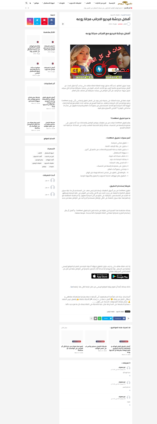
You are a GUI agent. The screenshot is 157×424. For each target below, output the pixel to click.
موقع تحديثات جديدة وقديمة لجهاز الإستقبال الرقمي (35, 70)
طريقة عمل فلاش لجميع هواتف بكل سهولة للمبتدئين (34, 99)
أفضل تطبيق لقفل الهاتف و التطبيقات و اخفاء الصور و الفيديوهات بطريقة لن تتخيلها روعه (119, 349)
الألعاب (88, 3)
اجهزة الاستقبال (48, 3)
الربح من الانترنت (100, 3)
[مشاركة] (63, 24)
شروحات (62, 3)
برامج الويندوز (39, 159)
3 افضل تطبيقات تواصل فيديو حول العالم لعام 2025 (49, 48)
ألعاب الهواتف (50, 159)
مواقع (36, 3)
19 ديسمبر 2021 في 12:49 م (118, 369)
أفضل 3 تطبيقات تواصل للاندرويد (49, 68)
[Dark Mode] (30, 3)
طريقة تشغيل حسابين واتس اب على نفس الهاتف (96, 347)
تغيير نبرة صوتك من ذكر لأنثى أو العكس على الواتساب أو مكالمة (72, 348)
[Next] (26, 8)
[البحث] (26, 3)
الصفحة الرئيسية (125, 15)
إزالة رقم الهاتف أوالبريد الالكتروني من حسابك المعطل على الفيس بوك (102, 8)
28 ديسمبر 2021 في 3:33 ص (118, 399)
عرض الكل (64, 327)
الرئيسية (112, 3)
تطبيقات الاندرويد (75, 3)
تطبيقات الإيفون (110, 312)
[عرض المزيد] (91, 318)
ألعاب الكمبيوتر (37, 156)
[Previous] (28, 8)
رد (129, 376)
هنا (71, 286)
